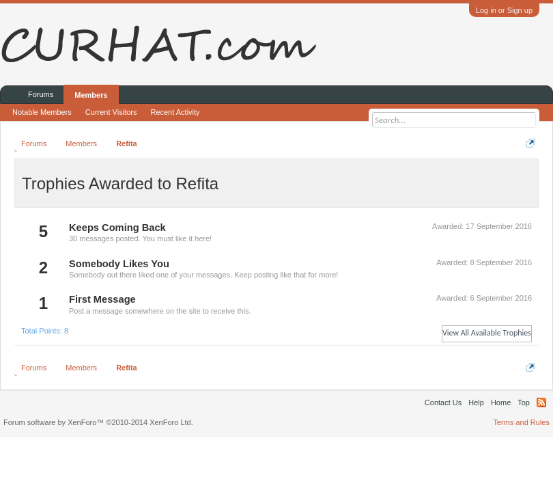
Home (501, 402)
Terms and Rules (521, 422)
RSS (541, 402)
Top (523, 402)
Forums (40, 94)
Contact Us (443, 402)
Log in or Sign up (504, 10)
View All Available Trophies (486, 333)
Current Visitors (111, 112)
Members (90, 95)
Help (476, 402)
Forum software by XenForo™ (98, 422)
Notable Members (42, 112)
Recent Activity (174, 112)
